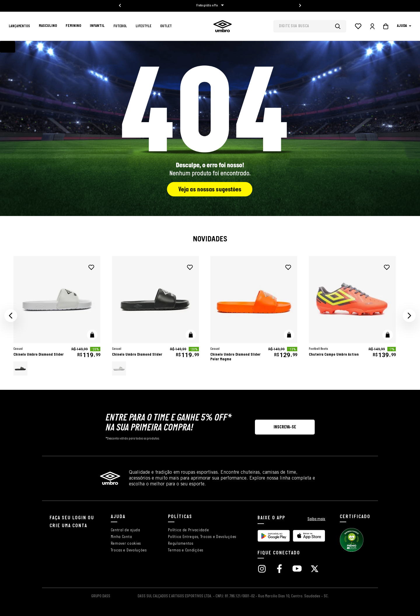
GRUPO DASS (100, 596)
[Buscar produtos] (340, 26)
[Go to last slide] (120, 5)
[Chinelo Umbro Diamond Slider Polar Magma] (254, 316)
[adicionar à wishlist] (91, 267)
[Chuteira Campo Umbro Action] (352, 316)
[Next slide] (299, 5)
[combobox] (309, 26)
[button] (10, 315)
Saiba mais (316, 519)
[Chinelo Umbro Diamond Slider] (57, 316)
